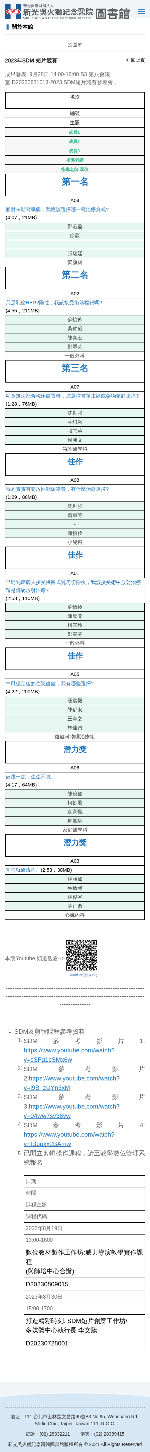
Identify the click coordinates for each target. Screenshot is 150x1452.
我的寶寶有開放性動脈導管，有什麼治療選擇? (57, 494)
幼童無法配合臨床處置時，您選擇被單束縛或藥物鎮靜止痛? (72, 401)
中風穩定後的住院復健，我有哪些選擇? (50, 688)
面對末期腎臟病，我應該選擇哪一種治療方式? (57, 214)
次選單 (75, 49)
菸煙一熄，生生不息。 (31, 781)
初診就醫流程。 (23, 875)
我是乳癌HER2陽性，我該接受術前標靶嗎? (54, 307)
